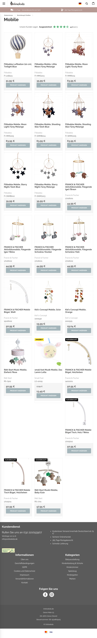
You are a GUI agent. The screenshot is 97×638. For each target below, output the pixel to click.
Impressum (24, 576)
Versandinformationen (24, 580)
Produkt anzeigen (18, 85)
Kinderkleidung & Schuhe (72, 565)
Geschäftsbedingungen (24, 565)
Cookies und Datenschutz (24, 573)
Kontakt (24, 584)
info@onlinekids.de (9, 541)
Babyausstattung (72, 561)
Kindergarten (72, 576)
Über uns (24, 561)
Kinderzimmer (72, 569)
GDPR (24, 569)
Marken (72, 580)
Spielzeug (72, 573)
